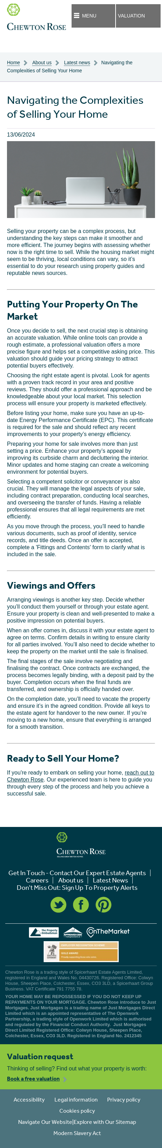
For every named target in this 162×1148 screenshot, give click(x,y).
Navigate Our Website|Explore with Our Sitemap (77, 1122)
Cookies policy (77, 1110)
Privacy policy (123, 1099)
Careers (37, 880)
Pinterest (104, 905)
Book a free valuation (33, 1078)
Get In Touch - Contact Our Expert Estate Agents (77, 873)
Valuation (131, 16)
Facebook (81, 905)
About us (70, 880)
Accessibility (29, 1099)
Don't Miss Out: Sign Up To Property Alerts (77, 887)
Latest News (110, 880)
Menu (89, 16)
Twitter (58, 905)
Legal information (76, 1099)
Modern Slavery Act (77, 1133)
